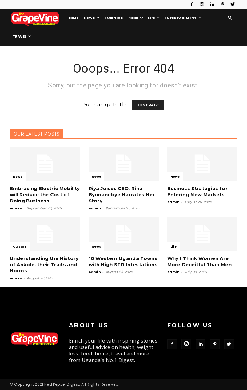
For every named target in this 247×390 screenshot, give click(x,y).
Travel (22, 36)
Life (154, 17)
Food (135, 17)
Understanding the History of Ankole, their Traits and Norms (44, 264)
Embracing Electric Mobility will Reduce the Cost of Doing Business (45, 194)
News (92, 17)
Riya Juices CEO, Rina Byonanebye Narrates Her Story (122, 194)
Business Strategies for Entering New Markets (197, 191)
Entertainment (183, 17)
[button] (230, 17)
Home (72, 17)
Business (113, 17)
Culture (20, 246)
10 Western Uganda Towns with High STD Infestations (123, 261)
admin (16, 208)
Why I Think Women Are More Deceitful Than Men (199, 261)
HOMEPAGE (148, 105)
